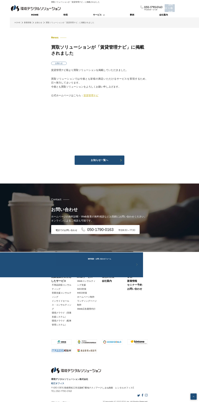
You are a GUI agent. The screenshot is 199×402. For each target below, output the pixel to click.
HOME (34, 14)
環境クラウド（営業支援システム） (37, 299)
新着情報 (148, 283)
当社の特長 (108, 279)
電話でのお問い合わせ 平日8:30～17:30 (66, 219)
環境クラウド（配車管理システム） (37, 303)
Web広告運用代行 (71, 303)
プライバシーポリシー (28, 389)
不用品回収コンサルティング (34, 283)
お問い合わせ (150, 291)
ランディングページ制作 (74, 299)
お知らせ (26, 57)
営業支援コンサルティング (33, 287)
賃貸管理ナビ (58, 85)
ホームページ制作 (70, 295)
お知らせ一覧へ (99, 150)
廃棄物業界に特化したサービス (36, 279)
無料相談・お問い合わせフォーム (99, 241)
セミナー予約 (150, 287)
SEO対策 (66, 287)
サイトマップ (55, 389)
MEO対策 (67, 291)
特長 (65, 14)
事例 (132, 14)
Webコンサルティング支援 (75, 283)
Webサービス (68, 279)
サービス (99, 14)
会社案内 (163, 14)
